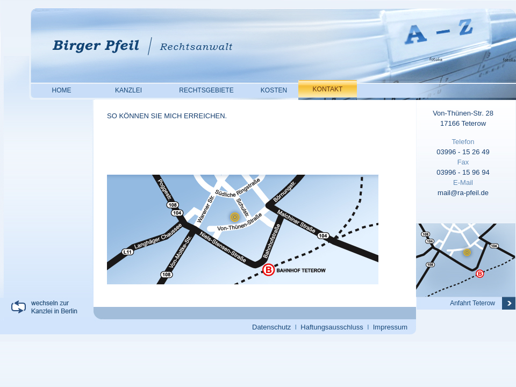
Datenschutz (271, 327)
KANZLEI (128, 90)
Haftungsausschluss (331, 327)
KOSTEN (274, 90)
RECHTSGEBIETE (206, 90)
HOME (61, 90)
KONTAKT (328, 89)
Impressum (390, 327)
